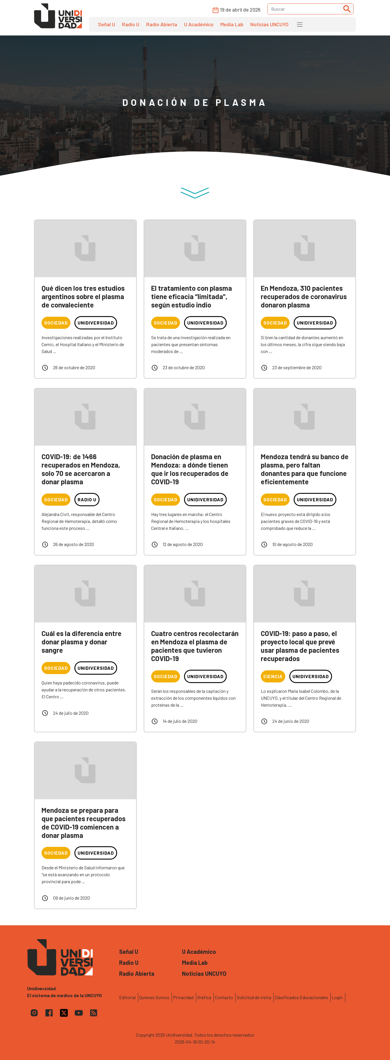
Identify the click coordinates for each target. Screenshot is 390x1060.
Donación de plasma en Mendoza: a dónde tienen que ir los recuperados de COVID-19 (189, 468)
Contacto (224, 997)
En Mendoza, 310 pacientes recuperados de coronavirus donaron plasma (304, 296)
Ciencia (273, 676)
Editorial (127, 997)
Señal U (106, 24)
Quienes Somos (154, 997)
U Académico (198, 24)
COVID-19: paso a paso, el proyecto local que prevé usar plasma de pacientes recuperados (300, 645)
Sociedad (56, 322)
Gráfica (204, 997)
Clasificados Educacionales (301, 997)
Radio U (130, 24)
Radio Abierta (161, 24)
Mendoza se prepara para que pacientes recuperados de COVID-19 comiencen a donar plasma (83, 822)
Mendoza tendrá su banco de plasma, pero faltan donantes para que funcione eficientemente (304, 468)
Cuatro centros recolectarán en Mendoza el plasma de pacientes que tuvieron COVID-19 (195, 645)
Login (337, 997)
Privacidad (183, 997)
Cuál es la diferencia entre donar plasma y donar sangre (81, 641)
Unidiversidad (96, 322)
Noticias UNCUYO (269, 24)
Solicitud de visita (254, 997)
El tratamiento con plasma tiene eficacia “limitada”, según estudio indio (191, 296)
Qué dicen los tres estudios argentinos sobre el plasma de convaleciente (83, 296)
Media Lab (231, 24)
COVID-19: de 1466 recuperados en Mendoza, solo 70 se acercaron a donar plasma (81, 468)
